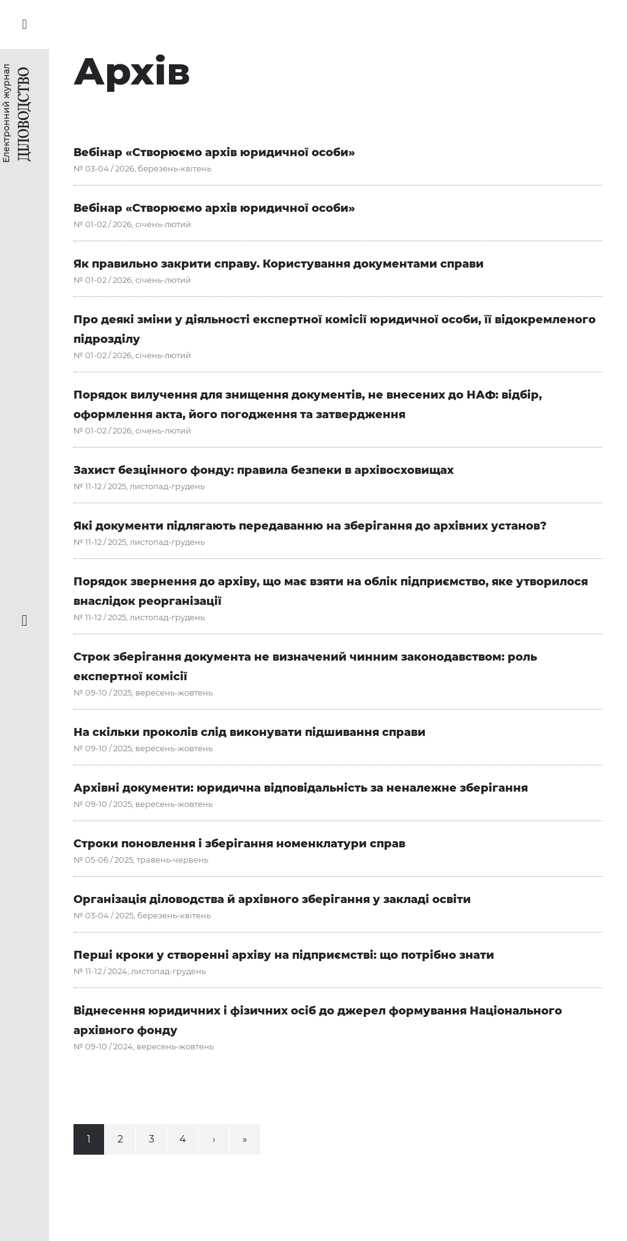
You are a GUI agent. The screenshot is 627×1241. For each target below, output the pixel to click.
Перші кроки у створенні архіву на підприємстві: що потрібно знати (283, 955)
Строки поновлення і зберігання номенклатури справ (239, 843)
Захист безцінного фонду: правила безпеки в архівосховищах (263, 470)
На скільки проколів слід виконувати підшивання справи (249, 732)
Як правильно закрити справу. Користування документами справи (278, 264)
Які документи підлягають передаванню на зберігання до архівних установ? (310, 526)
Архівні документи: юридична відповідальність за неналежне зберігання (300, 788)
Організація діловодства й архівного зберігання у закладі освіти (272, 899)
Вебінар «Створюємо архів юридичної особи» (214, 152)
